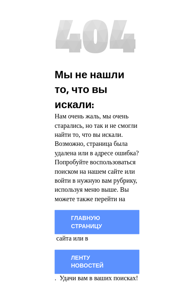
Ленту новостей (87, 261)
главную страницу (86, 221)
